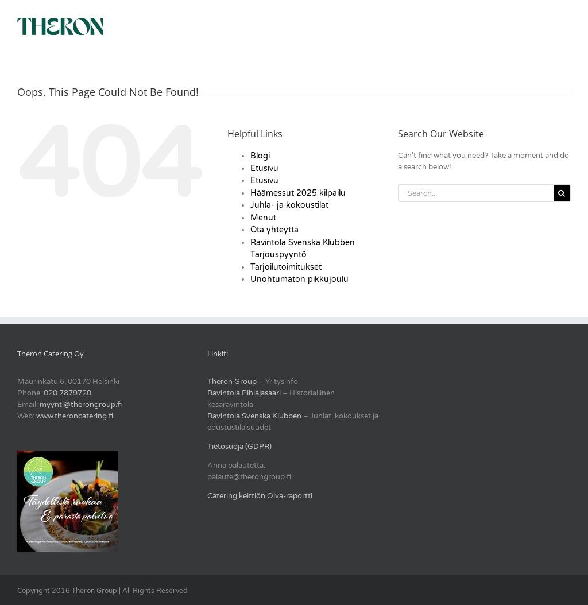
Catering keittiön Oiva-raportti (259, 496)
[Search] (562, 193)
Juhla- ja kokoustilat (289, 205)
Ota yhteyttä (274, 230)
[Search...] (476, 193)
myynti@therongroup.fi (81, 404)
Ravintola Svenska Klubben (254, 416)
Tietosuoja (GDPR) (239, 446)
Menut (263, 218)
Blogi (260, 156)
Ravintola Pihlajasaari (244, 393)
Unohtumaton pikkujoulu (299, 279)
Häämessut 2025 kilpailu (298, 193)
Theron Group (232, 381)
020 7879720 (67, 393)
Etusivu (264, 168)
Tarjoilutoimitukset (286, 267)
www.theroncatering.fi (74, 416)
